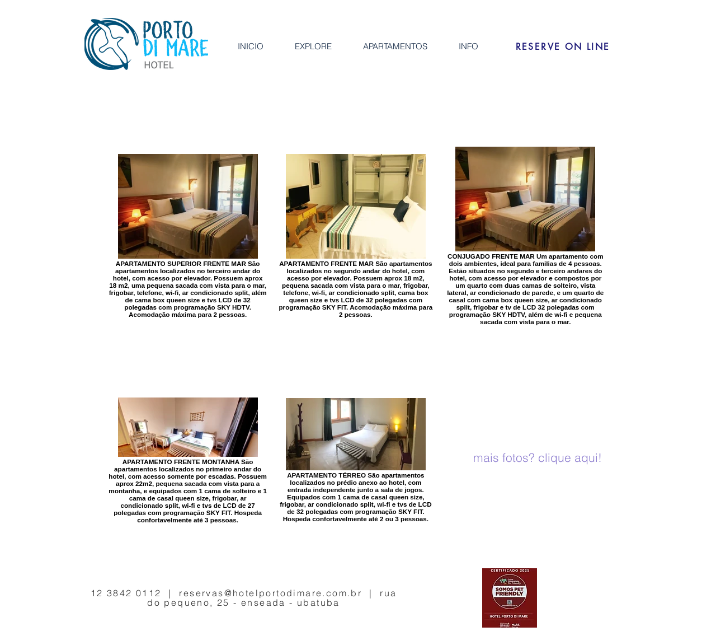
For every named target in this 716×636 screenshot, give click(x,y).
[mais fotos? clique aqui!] (537, 458)
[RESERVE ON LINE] (562, 46)
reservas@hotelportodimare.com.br (270, 592)
